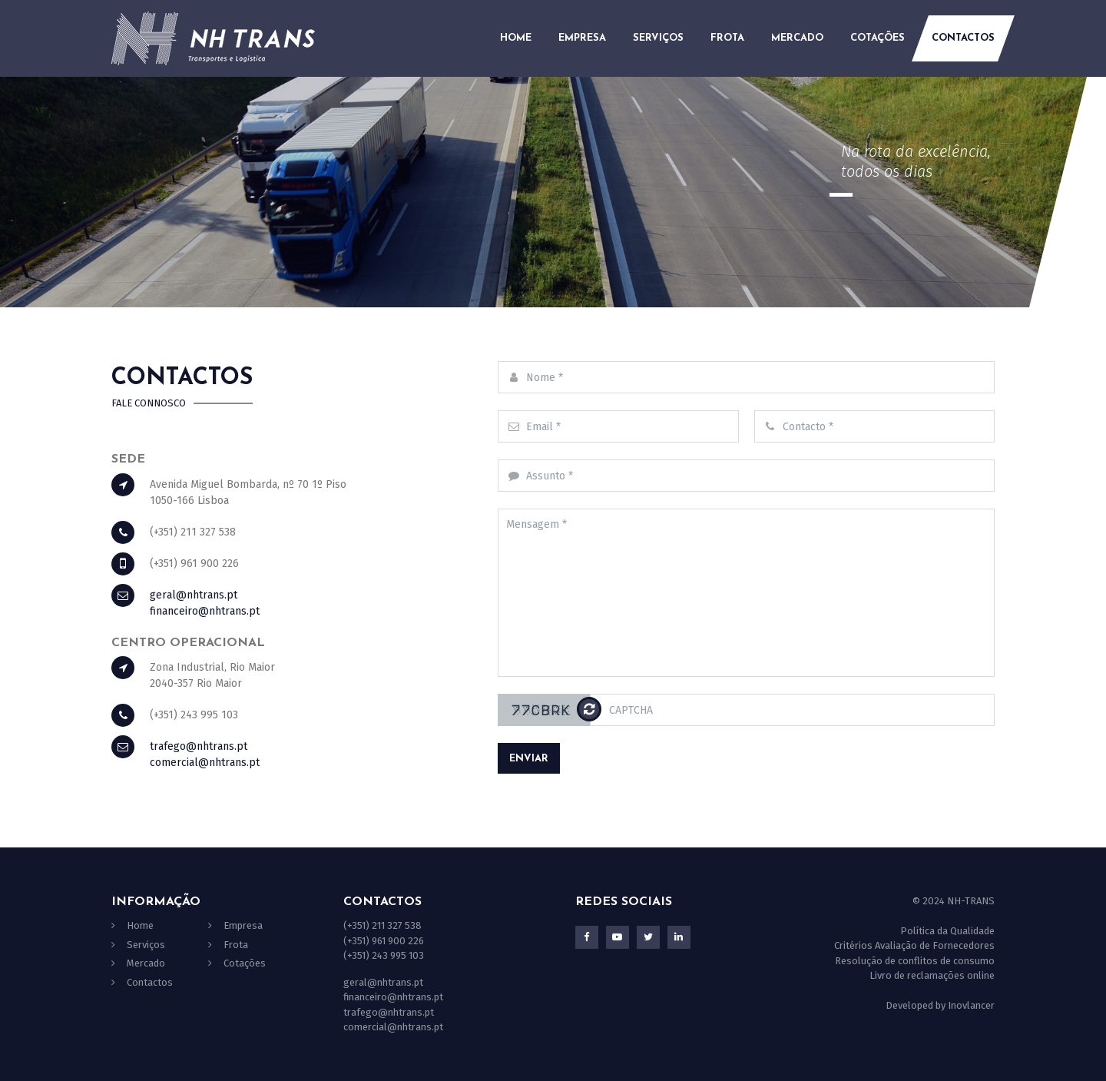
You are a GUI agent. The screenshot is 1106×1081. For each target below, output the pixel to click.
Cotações (877, 38)
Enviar (528, 759)
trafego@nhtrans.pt (198, 746)
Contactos (963, 38)
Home (515, 38)
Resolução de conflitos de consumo (915, 961)
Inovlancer (971, 1005)
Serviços (658, 38)
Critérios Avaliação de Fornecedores (914, 945)
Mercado (797, 38)
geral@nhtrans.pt (193, 595)
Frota (727, 38)
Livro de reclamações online (932, 975)
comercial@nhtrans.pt (205, 762)
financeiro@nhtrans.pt (205, 611)
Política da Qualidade (947, 931)
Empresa (582, 38)
